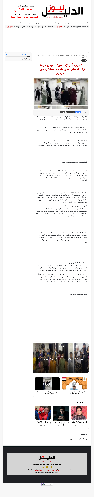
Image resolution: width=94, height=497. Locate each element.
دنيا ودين (31, 23)
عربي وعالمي (68, 23)
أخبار (86, 23)
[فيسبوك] (51, 478)
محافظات (51, 480)
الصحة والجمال (59, 23)
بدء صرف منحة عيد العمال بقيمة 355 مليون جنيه (77, 27)
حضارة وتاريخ (39, 23)
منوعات (14, 23)
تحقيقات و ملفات (22, 23)
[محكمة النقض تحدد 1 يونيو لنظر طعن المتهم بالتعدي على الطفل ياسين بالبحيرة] (43, 413)
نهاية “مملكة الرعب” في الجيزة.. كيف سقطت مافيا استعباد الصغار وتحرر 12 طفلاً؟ (61, 358)
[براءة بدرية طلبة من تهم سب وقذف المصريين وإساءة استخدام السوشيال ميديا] (79, 413)
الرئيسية (84, 55)
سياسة (66, 480)
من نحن (57, 482)
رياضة (75, 23)
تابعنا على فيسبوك (25, 59)
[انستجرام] (42, 478)
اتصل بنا (47, 482)
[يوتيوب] (47, 478)
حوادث (78, 55)
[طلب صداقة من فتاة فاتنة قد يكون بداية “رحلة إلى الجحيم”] (61, 413)
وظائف (52, 482)
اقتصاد (81, 23)
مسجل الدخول (74, 439)
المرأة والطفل (49, 23)
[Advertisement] (47, 39)
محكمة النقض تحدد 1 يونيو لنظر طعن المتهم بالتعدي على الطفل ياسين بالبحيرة (44, 422)
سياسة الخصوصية (39, 482)
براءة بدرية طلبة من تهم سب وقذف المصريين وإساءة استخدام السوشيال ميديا (79, 422)
